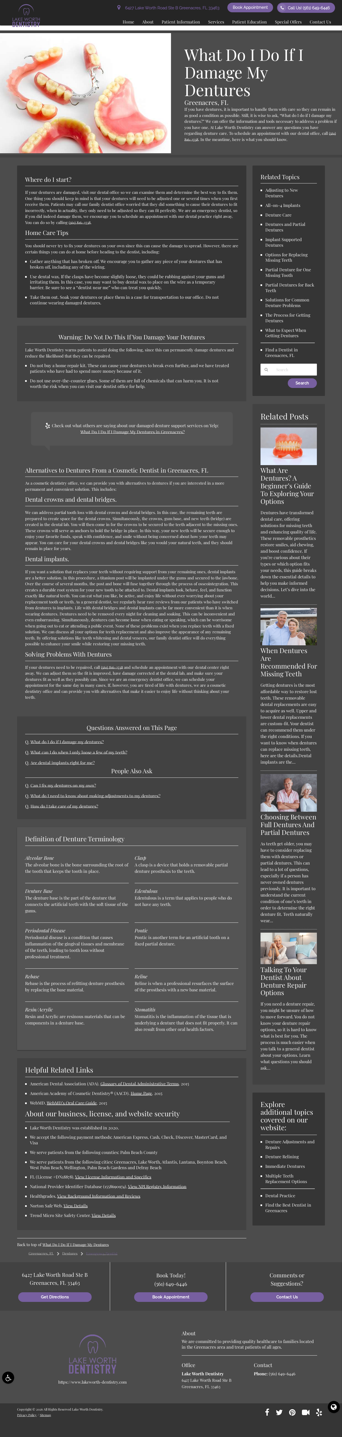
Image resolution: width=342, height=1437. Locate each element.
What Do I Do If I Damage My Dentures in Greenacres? (132, 432)
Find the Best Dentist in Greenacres (288, 1215)
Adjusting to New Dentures (281, 192)
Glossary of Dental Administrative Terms (139, 1083)
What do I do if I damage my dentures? (68, 742)
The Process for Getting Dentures (287, 317)
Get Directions (55, 1297)
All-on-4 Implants (282, 205)
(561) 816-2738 (80, 222)
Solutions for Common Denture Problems (287, 302)
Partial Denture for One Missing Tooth (288, 272)
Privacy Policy (27, 1415)
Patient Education (249, 22)
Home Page (141, 1093)
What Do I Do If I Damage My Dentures (77, 1244)
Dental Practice (280, 1203)
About (148, 22)
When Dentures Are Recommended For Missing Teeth (289, 662)
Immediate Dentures (285, 1174)
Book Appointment (250, 7)
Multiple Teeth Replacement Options (286, 1186)
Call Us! (304, 8)
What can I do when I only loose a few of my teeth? (80, 752)
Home (128, 22)
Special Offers (288, 22)
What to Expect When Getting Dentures (285, 333)
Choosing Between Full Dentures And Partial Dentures (286, 828)
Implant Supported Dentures (283, 242)
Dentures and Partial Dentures (285, 227)
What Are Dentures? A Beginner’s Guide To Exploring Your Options (287, 486)
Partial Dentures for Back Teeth (289, 287)
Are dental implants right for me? (63, 762)
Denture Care (278, 215)
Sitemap (46, 1415)
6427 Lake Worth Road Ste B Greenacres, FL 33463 (168, 8)
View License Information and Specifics (113, 1177)
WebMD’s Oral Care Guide (72, 1103)
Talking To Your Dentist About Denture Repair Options (285, 988)
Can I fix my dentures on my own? (64, 785)
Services (216, 22)
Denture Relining (282, 1164)
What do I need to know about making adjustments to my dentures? (97, 796)
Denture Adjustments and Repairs (289, 1152)
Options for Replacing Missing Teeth (286, 257)
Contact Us (320, 22)
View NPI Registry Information (157, 1186)
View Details (76, 1205)
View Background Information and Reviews (98, 1196)
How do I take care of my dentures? (65, 806)
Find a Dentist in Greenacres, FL (281, 352)
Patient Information (181, 22)
